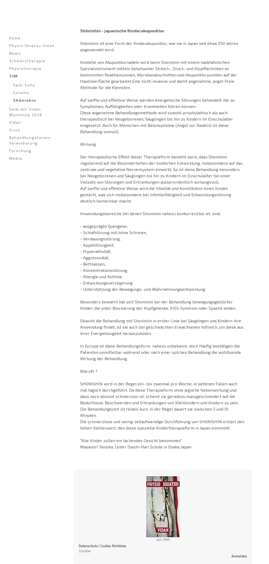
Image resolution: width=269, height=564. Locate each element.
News (15, 53)
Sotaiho (21, 92)
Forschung (20, 150)
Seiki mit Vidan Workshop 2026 (25, 112)
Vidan (15, 122)
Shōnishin (24, 100)
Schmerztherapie (27, 61)
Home (15, 38)
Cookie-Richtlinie (113, 546)
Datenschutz (88, 546)
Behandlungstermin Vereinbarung (30, 140)
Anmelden (239, 556)
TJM (13, 76)
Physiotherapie (25, 68)
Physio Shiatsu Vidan (32, 45)
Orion (14, 130)
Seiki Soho (24, 85)
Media (15, 158)
